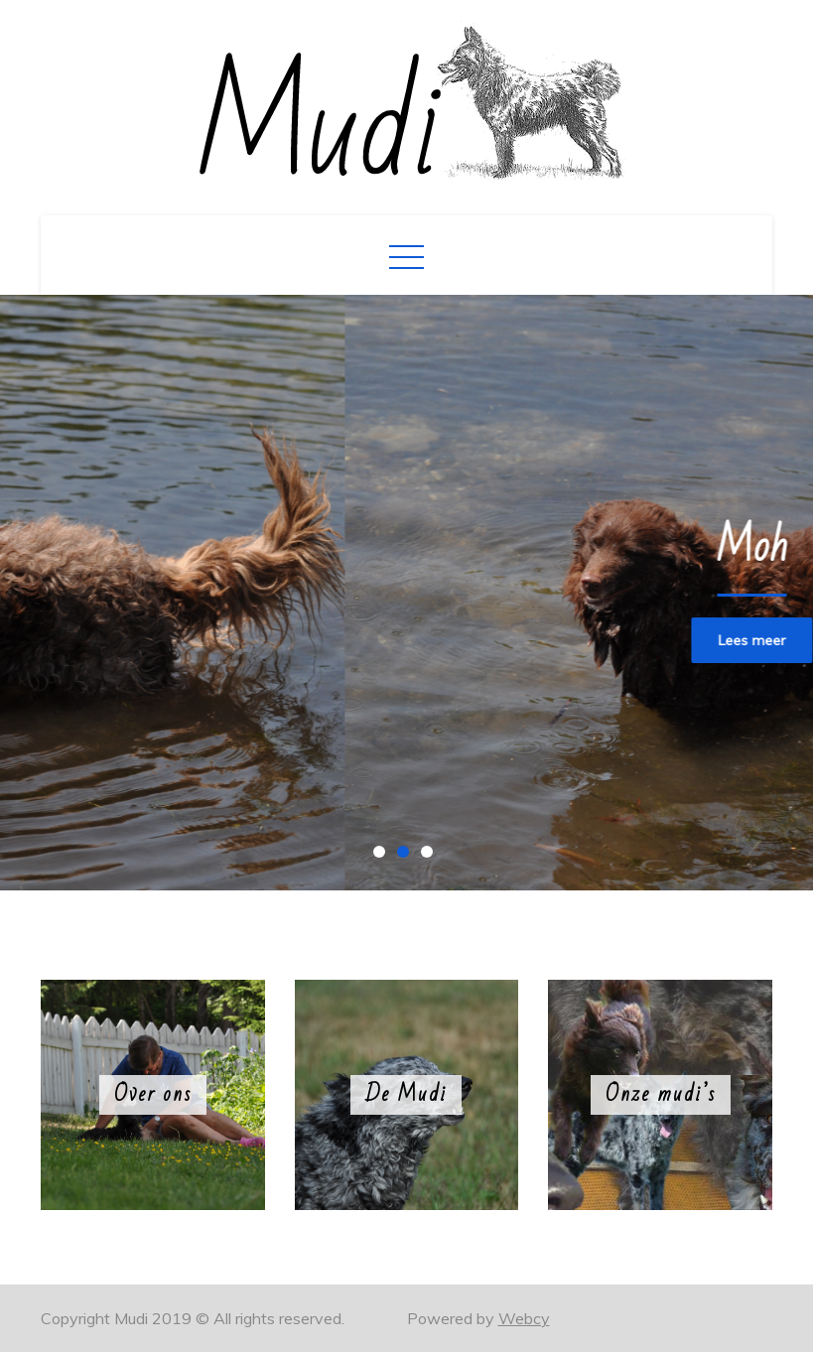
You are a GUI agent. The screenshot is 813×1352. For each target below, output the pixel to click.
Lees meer (227, 640)
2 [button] (407, 856)
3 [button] (431, 856)
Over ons (153, 1094)
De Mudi (406, 1094)
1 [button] (383, 856)
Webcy (524, 1318)
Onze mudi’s (661, 1094)
